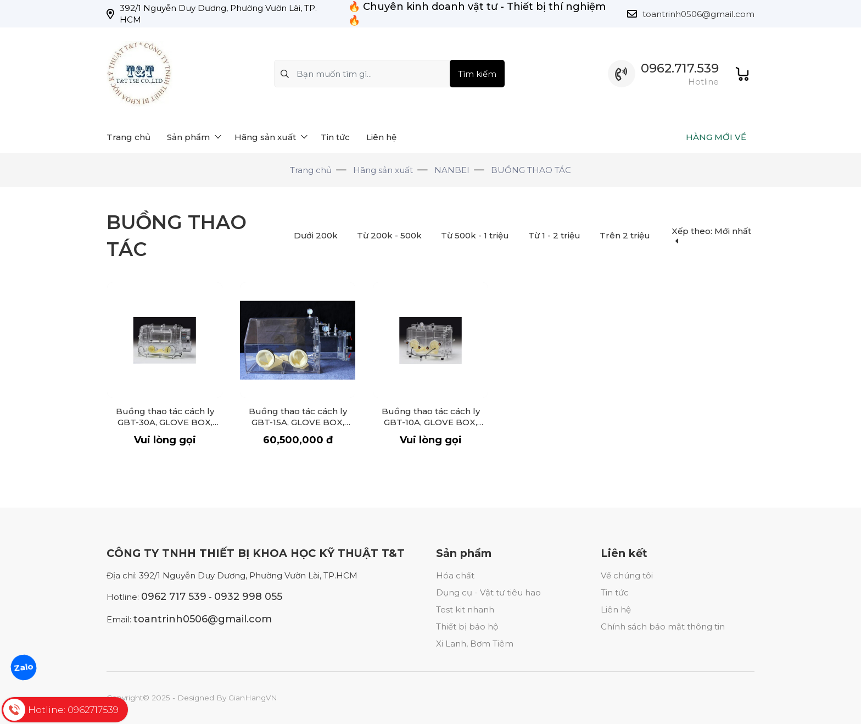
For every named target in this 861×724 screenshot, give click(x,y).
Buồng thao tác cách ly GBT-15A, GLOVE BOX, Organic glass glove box (297, 422)
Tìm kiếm (477, 74)
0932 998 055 (248, 597)
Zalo (23, 667)
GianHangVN (252, 697)
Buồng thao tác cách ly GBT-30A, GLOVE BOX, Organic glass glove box (164, 422)
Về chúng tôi (627, 575)
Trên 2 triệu (625, 235)
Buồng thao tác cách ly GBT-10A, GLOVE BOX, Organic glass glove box (430, 422)
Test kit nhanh (465, 609)
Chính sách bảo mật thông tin (663, 626)
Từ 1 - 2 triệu (554, 235)
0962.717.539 (680, 68)
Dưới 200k (316, 235)
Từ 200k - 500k (389, 235)
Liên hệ (616, 609)
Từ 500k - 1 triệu (475, 235)
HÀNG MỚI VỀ (716, 137)
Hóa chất (455, 575)
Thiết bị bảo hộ (467, 626)
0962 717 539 (173, 597)
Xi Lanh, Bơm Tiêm (474, 643)
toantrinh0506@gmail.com (698, 14)
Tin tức (615, 592)
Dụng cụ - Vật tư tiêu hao (488, 592)
